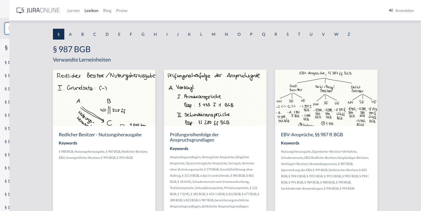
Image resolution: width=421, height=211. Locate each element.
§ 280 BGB (220, 200)
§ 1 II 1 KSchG (17, 194)
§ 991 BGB (337, 182)
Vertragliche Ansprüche (261, 157)
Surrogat (277, 163)
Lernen (157, 10)
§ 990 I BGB (391, 176)
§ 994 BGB (388, 188)
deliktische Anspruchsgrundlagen (268, 206)
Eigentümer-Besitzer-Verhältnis (375, 151)
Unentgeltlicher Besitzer (140, 157)
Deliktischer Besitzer (384, 170)
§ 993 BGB (165, 157)
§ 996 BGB (372, 188)
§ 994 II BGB (338, 176)
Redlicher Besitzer (365, 157)
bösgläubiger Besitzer (394, 157)
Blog (191, 10)
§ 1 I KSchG (15, 180)
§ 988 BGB (111, 151)
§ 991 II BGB (373, 176)
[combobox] (47, 28)
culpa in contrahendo (257, 175)
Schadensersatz (333, 157)
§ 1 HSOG (13, 115)
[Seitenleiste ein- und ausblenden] (84, 9)
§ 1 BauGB (14, 75)
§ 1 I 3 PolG (15, 167)
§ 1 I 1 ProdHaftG (20, 128)
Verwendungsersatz (364, 164)
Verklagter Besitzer (335, 164)
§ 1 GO (11, 88)
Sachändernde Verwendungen (343, 188)
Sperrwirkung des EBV (337, 170)
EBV (119, 157)
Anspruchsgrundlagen (228, 157)
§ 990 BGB (384, 182)
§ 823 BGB (236, 200)
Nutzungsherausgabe (135, 151)
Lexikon (176, 10)
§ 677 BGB (292, 194)
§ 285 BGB (241, 194)
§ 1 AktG (12, 62)
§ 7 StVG (226, 194)
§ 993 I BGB (182, 157)
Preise (206, 10)
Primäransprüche (279, 188)
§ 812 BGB (276, 194)
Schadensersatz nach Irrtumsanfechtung (263, 181)
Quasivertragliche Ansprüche (249, 163)
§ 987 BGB (158, 151)
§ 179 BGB (254, 169)
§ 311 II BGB (233, 175)
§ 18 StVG (227, 181)
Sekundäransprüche (252, 188)
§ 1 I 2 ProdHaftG (20, 154)
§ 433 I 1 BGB (258, 194)
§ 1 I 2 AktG (15, 141)
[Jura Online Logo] (122, 10)
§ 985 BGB (280, 175)
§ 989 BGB (353, 182)
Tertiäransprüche (225, 188)
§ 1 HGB (12, 101)
